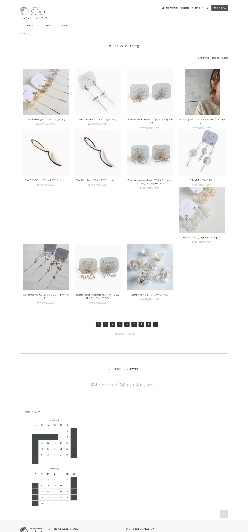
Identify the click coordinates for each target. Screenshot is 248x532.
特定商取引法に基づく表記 (138, 497)
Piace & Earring (25, 34)
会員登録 (184, 8)
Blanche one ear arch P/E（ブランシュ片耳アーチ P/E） (150, 121)
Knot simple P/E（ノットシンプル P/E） (98, 119)
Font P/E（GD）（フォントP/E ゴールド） (46, 180)
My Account (172, 8)
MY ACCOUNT (167, 484)
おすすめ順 (203, 58)
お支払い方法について (137, 488)
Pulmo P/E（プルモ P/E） (202, 180)
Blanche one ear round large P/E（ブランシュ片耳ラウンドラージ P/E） (150, 242)
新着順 (225, 58)
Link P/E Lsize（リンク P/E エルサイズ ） (45, 241)
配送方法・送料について (137, 493)
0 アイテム (219, 8)
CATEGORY (29, 25)
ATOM (169, 497)
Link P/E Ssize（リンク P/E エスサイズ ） (45, 119)
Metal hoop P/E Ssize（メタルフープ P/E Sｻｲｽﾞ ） (202, 121)
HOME (130, 484)
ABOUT (48, 25)
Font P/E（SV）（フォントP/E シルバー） (98, 180)
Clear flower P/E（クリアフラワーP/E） (202, 241)
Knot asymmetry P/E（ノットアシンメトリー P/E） (98, 242)
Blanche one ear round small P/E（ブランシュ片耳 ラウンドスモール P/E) (150, 182)
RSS (162, 497)
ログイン (198, 8)
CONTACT (64, 25)
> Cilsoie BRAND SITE (63, 493)
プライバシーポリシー (137, 502)
